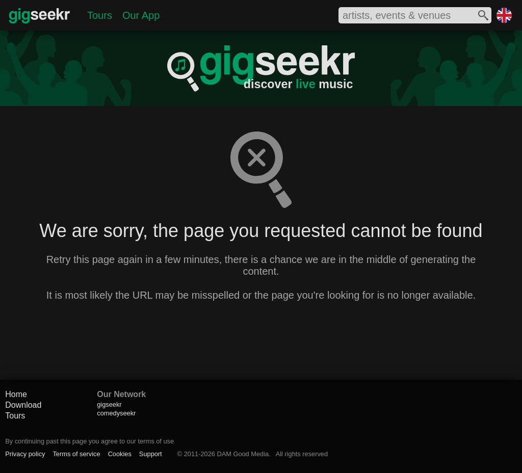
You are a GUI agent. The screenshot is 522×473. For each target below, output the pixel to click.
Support (150, 454)
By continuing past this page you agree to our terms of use (89, 441)
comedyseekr (116, 413)
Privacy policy (25, 454)
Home (16, 394)
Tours (99, 15)
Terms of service (76, 454)
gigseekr (109, 404)
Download (23, 405)
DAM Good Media (243, 454)
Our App (141, 15)
